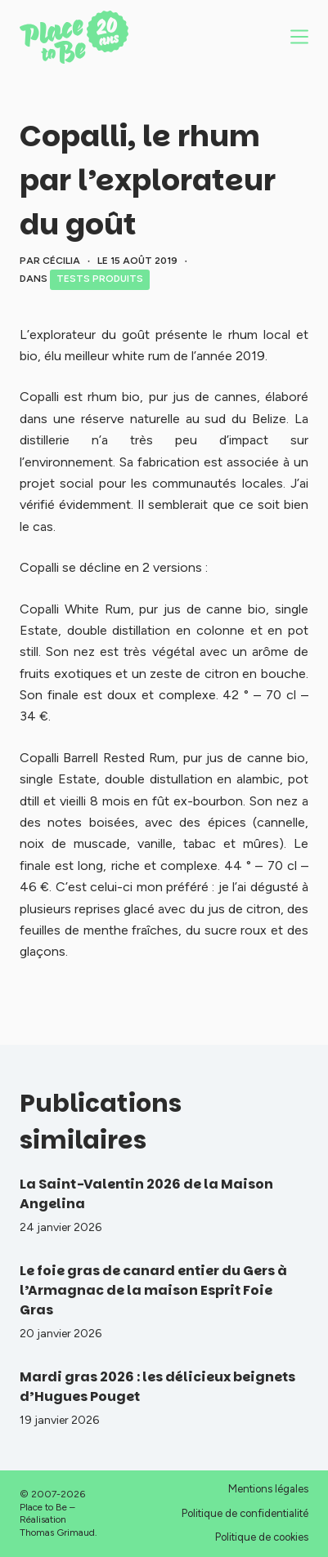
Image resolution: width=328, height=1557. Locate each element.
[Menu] (299, 37)
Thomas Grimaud (57, 1532)
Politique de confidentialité (245, 1513)
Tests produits (99, 278)
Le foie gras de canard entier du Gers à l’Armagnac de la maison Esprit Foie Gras (153, 1290)
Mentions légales (268, 1489)
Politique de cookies (261, 1537)
